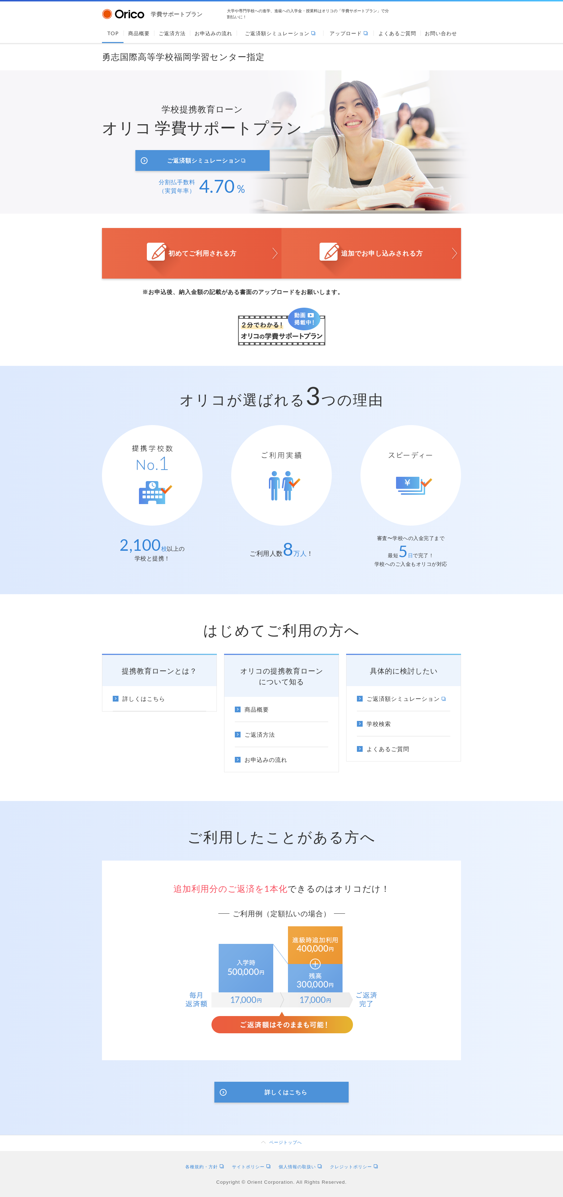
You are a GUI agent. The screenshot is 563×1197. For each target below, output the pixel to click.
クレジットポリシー (354, 1166)
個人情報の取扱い (300, 1166)
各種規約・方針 (204, 1166)
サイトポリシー (251, 1166)
